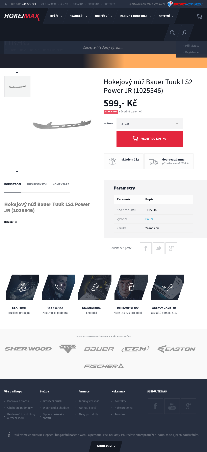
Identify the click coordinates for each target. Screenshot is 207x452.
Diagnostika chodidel (56, 408)
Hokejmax (118, 391)
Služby (64, 4)
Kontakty (109, 4)
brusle (34, 50)
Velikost (108, 123)
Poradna (78, 4)
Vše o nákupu (48, 4)
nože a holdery (52, 50)
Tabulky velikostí (89, 401)
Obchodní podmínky (20, 408)
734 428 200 (29, 4)
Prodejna (93, 4)
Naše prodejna (123, 408)
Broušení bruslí (52, 401)
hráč (23, 50)
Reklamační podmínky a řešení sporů (21, 416)
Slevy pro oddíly (89, 414)
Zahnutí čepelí (88, 408)
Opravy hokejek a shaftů (53, 416)
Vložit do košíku (153, 139)
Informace (82, 391)
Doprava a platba (18, 401)
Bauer (149, 219)
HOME (10, 50)
